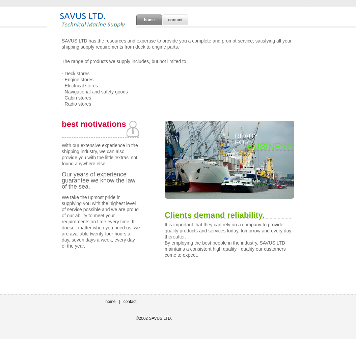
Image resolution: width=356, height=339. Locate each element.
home (111, 301)
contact (175, 20)
